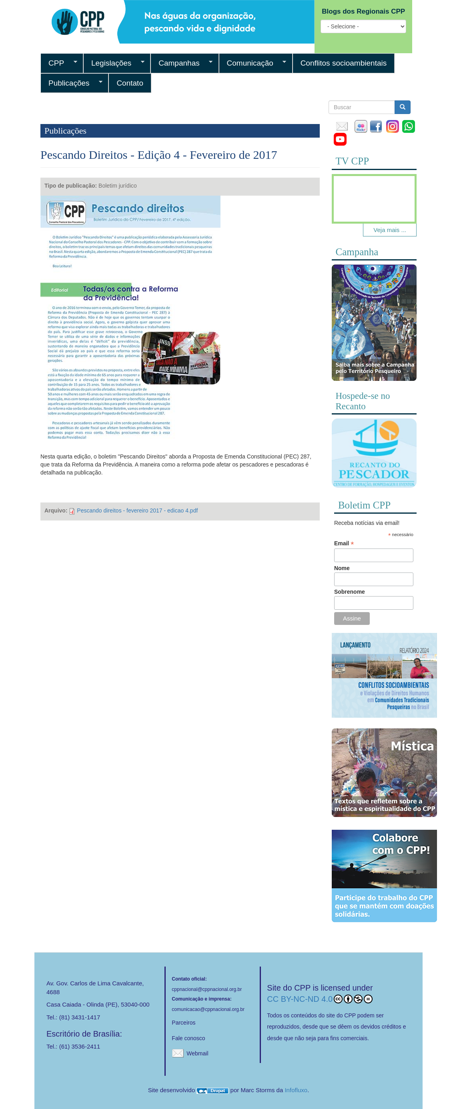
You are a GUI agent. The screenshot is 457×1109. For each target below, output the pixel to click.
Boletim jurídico (117, 185)
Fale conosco (188, 1038)
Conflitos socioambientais (344, 63)
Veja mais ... (389, 229)
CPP (58, 63)
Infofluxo (296, 1090)
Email (344, 543)
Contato (129, 83)
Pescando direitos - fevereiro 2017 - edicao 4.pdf (137, 510)
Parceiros (183, 1022)
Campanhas (181, 63)
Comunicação (253, 63)
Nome (342, 568)
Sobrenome (349, 592)
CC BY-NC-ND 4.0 (320, 999)
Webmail (197, 1053)
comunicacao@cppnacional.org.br (208, 1009)
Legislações (113, 63)
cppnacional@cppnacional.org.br (207, 989)
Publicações (71, 83)
